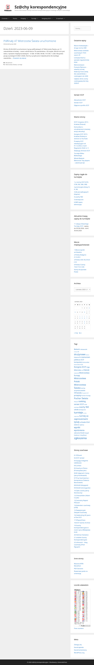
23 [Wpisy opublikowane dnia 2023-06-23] (84, 322)
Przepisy (25, 18)
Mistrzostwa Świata (11, 64)
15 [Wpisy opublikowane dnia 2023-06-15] (82, 317)
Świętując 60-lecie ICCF (82, 151)
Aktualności (8, 62)
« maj (76, 333)
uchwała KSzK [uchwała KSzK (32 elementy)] (85, 422)
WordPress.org (79, 653)
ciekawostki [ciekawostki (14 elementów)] (83, 349)
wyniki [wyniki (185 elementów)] (77, 427)
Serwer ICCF (78, 103)
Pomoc (15, 18)
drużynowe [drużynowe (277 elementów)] (79, 354)
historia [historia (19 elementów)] (76, 357)
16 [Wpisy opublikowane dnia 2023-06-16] (84, 317)
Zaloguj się (78, 645)
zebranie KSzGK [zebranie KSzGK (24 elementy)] (79, 433)
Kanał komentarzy (80, 650)
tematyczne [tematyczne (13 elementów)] (82, 410)
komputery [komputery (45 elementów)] (78, 362)
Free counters (79, 628)
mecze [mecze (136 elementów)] (86, 370)
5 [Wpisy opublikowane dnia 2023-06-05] (75, 312)
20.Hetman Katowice (81, 535)
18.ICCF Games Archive (82, 523)
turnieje (20, 64)
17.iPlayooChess (79, 520)
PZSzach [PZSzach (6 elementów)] (76, 401)
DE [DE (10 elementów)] (78, 351)
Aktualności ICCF (80, 100)
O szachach (61, 18)
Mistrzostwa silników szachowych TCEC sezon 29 (81, 53)
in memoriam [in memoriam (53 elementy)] (84, 357)
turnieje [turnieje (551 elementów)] (78, 412)
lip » (80, 333)
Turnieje (35, 18)
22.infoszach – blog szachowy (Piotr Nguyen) (80, 544)
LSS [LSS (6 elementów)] (82, 370)
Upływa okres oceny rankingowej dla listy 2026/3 (81, 81)
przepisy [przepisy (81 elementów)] (77, 395)
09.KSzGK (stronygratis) (82, 488)
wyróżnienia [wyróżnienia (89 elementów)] (79, 430)
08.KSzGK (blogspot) (81, 485)
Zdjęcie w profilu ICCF (81, 105)
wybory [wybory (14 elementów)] (82, 425)
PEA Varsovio (78, 569)
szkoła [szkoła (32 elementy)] (76, 410)
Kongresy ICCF (48, 18)
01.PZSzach (78, 455)
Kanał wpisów (79, 647)
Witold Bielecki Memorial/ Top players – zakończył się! (82, 160)
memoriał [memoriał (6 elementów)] (76, 373)
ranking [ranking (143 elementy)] (82, 401)
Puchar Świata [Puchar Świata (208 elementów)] (81, 398)
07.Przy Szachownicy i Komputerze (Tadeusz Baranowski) (81, 480)
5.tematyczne (78, 200)
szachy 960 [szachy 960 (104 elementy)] (84, 407)
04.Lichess (77, 466)
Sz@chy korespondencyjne (41, 7)
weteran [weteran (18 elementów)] (76, 425)
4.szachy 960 (78, 197)
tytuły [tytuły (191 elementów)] (76, 422)
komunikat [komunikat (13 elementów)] (86, 362)
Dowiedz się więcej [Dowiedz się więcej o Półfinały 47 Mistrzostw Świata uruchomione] (19, 58)
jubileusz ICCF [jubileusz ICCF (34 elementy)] (79, 360)
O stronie (6, 18)
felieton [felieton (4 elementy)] (87, 354)
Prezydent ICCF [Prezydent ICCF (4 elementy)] (85, 393)
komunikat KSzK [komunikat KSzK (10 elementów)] (78, 364)
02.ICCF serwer (79, 458)
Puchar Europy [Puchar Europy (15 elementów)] (86, 395)
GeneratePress (62, 662)
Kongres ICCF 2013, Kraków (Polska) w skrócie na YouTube (81, 136)
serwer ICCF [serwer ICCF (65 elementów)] (79, 404)
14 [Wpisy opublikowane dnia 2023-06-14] (79, 317)
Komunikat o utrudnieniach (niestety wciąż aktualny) (82, 129)
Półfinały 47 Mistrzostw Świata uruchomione (30, 41)
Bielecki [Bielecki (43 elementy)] (77, 349)
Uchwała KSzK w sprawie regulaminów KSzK (81, 60)
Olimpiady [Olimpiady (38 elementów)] (78, 393)
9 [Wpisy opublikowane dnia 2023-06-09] (84, 312)
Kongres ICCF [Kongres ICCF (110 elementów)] (80, 367)
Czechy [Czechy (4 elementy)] (75, 351)
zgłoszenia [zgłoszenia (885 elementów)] (80, 438)
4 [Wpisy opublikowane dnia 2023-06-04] (89, 308)
